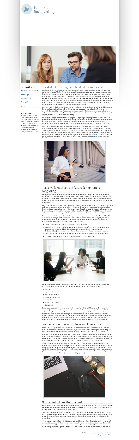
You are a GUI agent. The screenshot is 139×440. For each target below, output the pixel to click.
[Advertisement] (68, 31)
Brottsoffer (25, 102)
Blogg (23, 106)
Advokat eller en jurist (29, 91)
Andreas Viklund (108, 435)
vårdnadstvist (95, 136)
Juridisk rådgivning (28, 87)
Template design (97, 435)
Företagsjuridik (26, 94)
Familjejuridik (26, 98)
